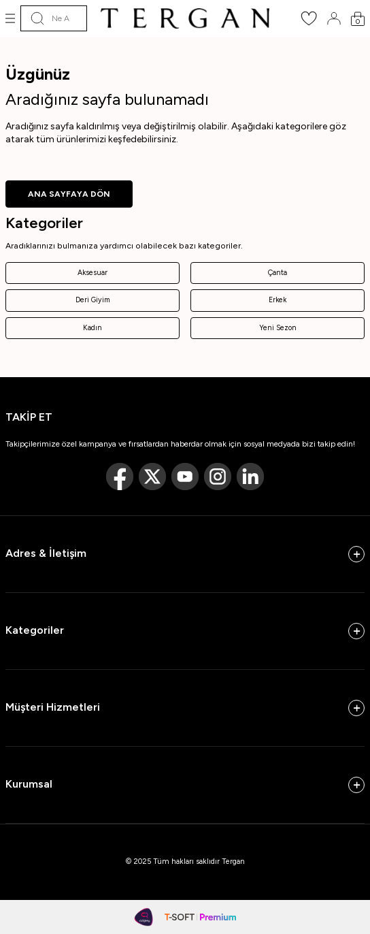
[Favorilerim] (309, 23)
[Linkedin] (250, 476)
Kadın (92, 327)
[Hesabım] (334, 18)
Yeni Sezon (278, 327)
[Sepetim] (358, 19)
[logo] (185, 18)
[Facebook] (119, 476)
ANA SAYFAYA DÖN (69, 194)
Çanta (277, 272)
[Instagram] (217, 476)
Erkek (277, 299)
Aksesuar (92, 272)
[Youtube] (185, 476)
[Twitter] (152, 476)
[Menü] (10, 18)
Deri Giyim (92, 299)
